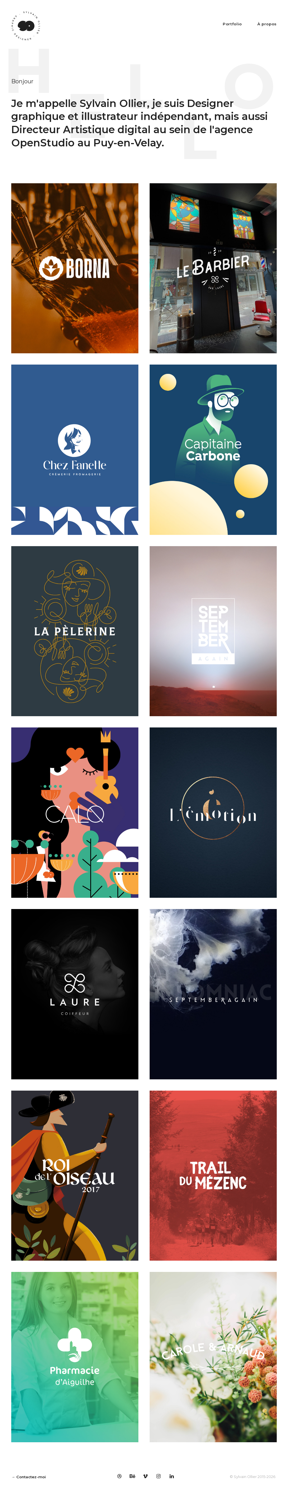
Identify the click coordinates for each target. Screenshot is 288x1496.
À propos (267, 24)
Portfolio (232, 24)
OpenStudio (43, 143)
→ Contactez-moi (28, 1477)
